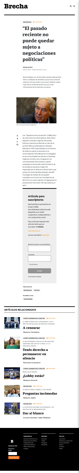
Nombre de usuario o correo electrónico (39, 244)
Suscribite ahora (34, 231)
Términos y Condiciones (65, 441)
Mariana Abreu (29, 398)
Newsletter (44, 444)
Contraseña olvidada (34, 277)
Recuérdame (33, 264)
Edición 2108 (27, 386)
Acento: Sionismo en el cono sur (34, 318)
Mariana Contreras (31, 332)
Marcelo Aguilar (30, 380)
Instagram (44, 443)
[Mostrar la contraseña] (48, 258)
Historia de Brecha (64, 443)
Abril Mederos (44, 418)
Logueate (45, 235)
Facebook (44, 439)
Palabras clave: (28, 295)
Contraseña (31, 254)
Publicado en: (27, 287)
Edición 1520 (27, 22)
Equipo (61, 444)
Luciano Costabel (30, 418)
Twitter (43, 441)
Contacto (61, 446)
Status (61, 448)
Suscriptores (28, 299)
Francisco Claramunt (32, 362)
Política (36, 290)
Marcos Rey (28, 67)
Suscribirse (62, 439)
